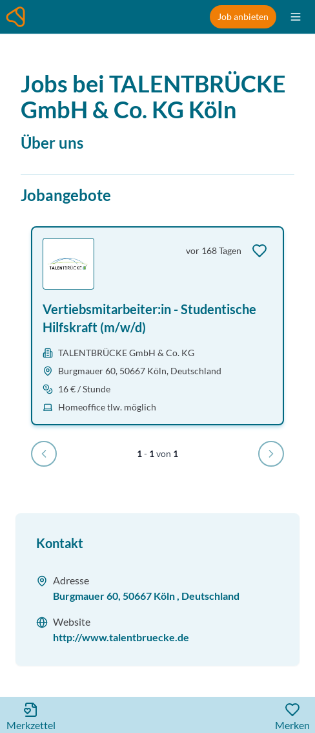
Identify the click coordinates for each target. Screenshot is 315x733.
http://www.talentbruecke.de (121, 637)
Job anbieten (243, 16)
